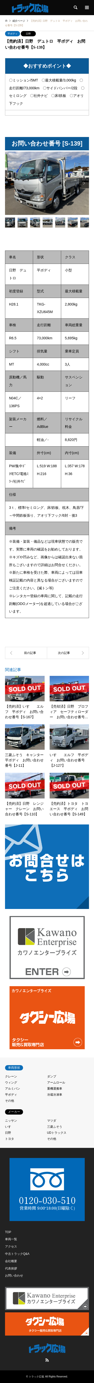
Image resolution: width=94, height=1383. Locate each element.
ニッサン (11, 1120)
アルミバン (12, 1088)
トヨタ (9, 1139)
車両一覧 (11, 1239)
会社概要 (11, 1261)
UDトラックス (56, 1133)
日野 (28, 33)
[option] (47, 183)
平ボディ (13, 33)
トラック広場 (36, 1376)
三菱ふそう (54, 1126)
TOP (8, 1232)
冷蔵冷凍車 (54, 1094)
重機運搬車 (54, 1088)
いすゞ (9, 1126)
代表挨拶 (11, 1268)
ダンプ (51, 1076)
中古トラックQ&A (17, 1254)
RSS (47, 1360)
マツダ (51, 1120)
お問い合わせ (14, 1275)
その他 (9, 1100)
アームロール (56, 1082)
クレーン (11, 1076)
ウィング (11, 1082)
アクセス (11, 1246)
